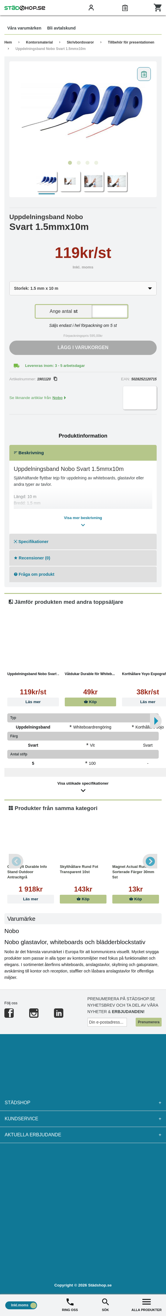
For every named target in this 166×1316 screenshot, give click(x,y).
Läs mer (33, 702)
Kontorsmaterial (39, 42)
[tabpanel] (83, 111)
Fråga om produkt (34, 574)
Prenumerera (149, 1022)
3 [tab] (87, 163)
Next (150, 861)
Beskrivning (29, 452)
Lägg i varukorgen (83, 347)
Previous (16, 861)
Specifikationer (31, 541)
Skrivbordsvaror (80, 42)
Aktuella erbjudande (83, 1135)
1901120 (47, 379)
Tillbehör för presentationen (131, 42)
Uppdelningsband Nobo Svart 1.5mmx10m (50, 49)
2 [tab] (79, 163)
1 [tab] (70, 163)
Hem (8, 42)
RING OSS (70, 1304)
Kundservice (83, 1119)
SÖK (105, 1304)
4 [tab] (96, 163)
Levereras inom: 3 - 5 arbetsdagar (55, 365)
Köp (90, 702)
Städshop (83, 1103)
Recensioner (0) (32, 558)
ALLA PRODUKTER (147, 1304)
